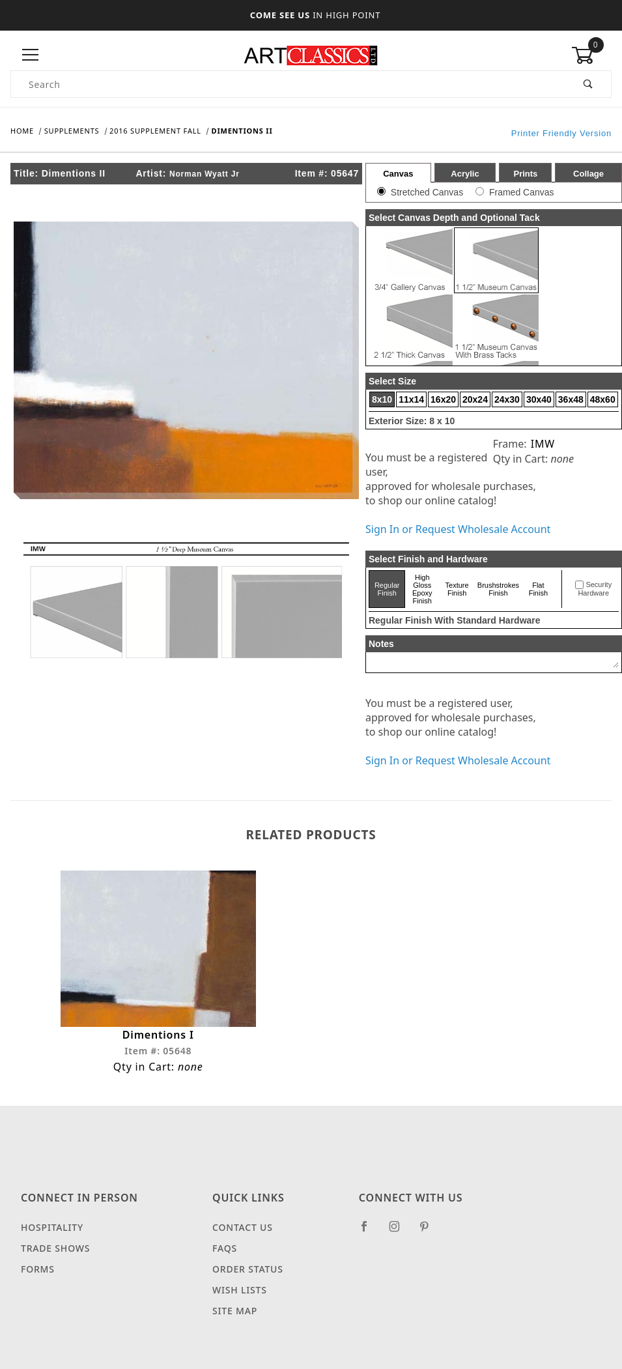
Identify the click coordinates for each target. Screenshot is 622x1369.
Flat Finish (538, 589)
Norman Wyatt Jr (204, 174)
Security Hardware (595, 589)
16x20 (443, 399)
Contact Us (242, 1232)
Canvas (398, 174)
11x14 (411, 399)
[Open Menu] (30, 55)
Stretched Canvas (427, 192)
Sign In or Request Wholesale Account (457, 529)
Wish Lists (239, 1294)
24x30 (507, 399)
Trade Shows (55, 1253)
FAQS (224, 1253)
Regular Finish (387, 589)
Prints (525, 174)
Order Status (247, 1273)
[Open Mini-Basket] (591, 55)
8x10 (382, 399)
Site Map (234, 1315)
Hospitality (52, 1232)
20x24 (475, 399)
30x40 (539, 399)
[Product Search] (288, 84)
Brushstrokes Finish (498, 589)
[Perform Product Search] (588, 84)
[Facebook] (369, 1236)
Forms (38, 1273)
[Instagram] (400, 1236)
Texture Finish (457, 589)
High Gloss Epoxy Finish (422, 589)
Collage (588, 174)
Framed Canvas (521, 192)
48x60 (602, 399)
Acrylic (465, 174)
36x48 (571, 399)
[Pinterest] (429, 1236)
